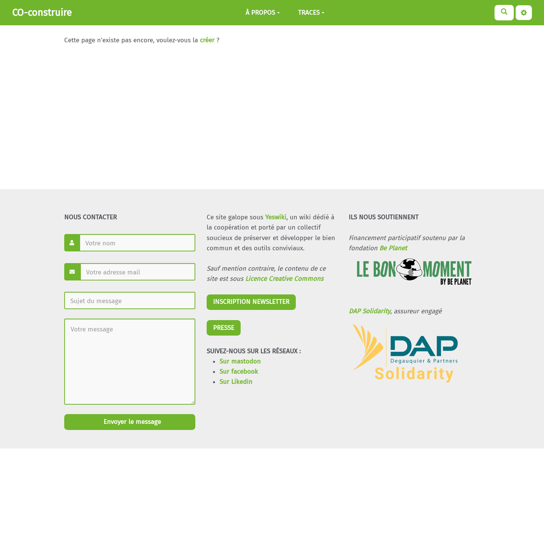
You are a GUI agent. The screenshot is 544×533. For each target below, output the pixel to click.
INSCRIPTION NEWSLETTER (251, 302)
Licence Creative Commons (284, 279)
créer (207, 40)
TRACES (311, 13)
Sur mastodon (240, 361)
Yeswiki (275, 217)
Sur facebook (238, 372)
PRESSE (223, 328)
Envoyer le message (131, 422)
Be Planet (393, 248)
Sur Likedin (235, 382)
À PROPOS (263, 13)
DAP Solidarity (369, 311)
